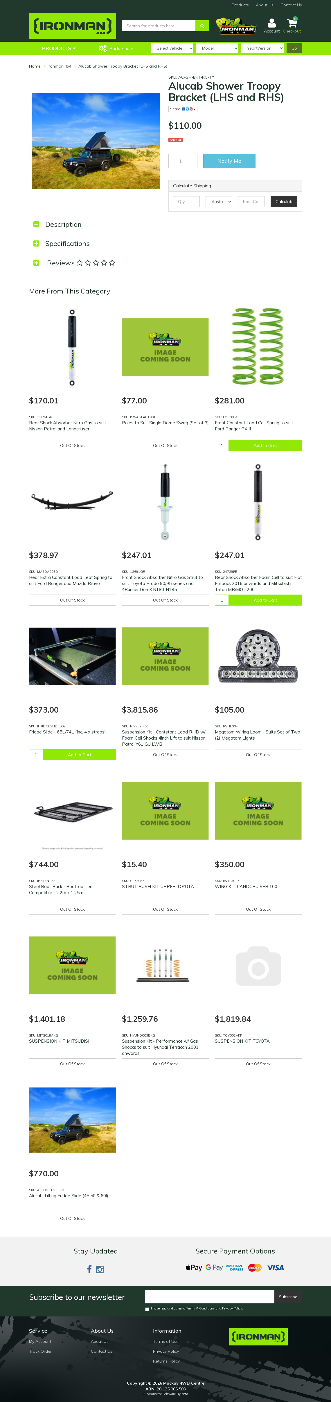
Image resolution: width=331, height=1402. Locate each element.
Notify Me (229, 160)
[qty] (186, 201)
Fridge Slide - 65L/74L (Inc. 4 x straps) (67, 732)
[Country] (219, 201)
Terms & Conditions (200, 1308)
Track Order (40, 1351)
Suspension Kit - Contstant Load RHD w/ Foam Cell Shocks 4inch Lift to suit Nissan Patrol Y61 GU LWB (164, 738)
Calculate (285, 201)
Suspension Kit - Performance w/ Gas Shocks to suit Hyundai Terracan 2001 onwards (160, 1047)
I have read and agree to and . (194, 1308)
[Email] (210, 1296)
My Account (40, 1341)
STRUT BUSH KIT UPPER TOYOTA (158, 886)
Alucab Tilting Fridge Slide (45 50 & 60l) (68, 1195)
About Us (265, 5)
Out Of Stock (72, 445)
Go (294, 48)
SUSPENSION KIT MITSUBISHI (61, 1041)
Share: (183, 109)
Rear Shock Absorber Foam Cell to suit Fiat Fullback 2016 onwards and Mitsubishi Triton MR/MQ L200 (258, 583)
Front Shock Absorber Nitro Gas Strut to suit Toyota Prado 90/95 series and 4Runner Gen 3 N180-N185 (162, 583)
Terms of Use (166, 1341)
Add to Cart (265, 445)
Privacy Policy (232, 1308)
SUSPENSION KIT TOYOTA (242, 1041)
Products (240, 5)
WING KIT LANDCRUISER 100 (246, 886)
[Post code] (251, 201)
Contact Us (291, 5)
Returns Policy (166, 1361)
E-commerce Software (159, 1394)
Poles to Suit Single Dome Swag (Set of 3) (165, 422)
